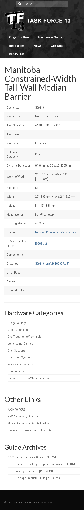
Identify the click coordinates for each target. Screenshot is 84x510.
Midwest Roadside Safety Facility (55, 232)
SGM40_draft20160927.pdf (52, 263)
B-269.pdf (41, 243)
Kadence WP (47, 502)
